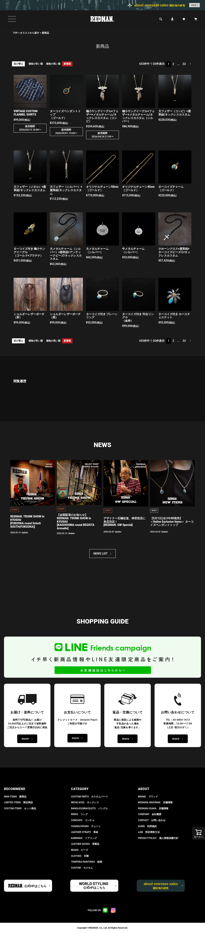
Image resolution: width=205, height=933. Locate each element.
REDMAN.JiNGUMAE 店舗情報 (155, 802)
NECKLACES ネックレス (85, 802)
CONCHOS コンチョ (82, 820)
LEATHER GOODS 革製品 (85, 844)
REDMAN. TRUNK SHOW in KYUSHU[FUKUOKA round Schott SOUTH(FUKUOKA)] (27, 521)
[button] (190, 64)
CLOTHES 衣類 (80, 856)
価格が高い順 (53, 63)
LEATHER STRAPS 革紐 (84, 832)
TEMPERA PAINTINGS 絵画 (86, 861)
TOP (15, 32)
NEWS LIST (100, 553)
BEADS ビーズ (79, 850)
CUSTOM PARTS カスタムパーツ (89, 796)
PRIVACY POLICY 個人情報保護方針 (158, 838)
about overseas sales (161, 886)
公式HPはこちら (35, 886)
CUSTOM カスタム (82, 867)
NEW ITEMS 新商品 (15, 796)
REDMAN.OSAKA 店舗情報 (153, 808)
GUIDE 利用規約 (147, 826)
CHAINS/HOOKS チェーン (86, 826)
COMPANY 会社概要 (149, 814)
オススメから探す (29, 32)
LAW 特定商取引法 (149, 832)
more (193, 5)
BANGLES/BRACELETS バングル (89, 808)
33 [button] (184, 64)
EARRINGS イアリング (84, 838)
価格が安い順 (35, 63)
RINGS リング (79, 814)
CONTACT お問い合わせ (152, 820)
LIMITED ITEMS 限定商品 (18, 802)
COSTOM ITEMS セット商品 (20, 808)
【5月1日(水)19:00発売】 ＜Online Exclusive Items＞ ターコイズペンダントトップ (172, 522)
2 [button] (173, 64)
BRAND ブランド (148, 796)
